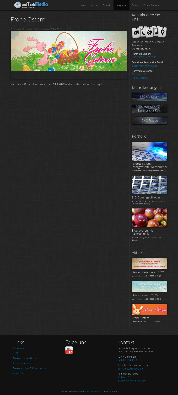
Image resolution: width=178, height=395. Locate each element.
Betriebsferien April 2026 (148, 272)
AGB (15, 353)
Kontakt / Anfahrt (22, 363)
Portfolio (107, 5)
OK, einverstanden (129, 389)
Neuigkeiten (121, 5)
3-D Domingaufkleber (146, 197)
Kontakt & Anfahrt (151, 5)
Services (94, 5)
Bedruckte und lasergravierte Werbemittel (149, 165)
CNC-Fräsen (149, 120)
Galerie (135, 5)
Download (18, 373)
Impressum (19, 348)
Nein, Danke (151, 389)
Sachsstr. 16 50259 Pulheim (140, 76)
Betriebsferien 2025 (145, 295)
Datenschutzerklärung (25, 358)
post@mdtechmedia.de (144, 65)
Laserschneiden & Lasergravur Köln (149, 108)
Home (83, 5)
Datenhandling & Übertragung (29, 368)
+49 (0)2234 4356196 (144, 57)
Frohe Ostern (141, 318)
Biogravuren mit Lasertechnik (142, 232)
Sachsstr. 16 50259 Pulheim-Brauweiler (132, 378)
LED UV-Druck (149, 97)
